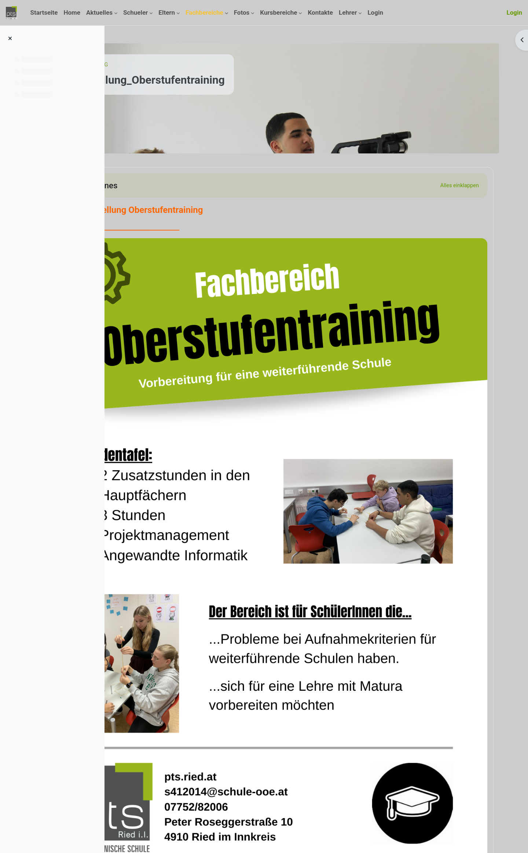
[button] (137, 185)
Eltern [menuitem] (166, 12)
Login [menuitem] (375, 12)
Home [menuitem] (72, 12)
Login (514, 12)
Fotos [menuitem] (242, 12)
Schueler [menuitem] (135, 12)
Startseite (137, 65)
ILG (183, 65)
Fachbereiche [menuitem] (204, 12)
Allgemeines (172, 185)
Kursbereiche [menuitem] (278, 12)
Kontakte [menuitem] (320, 12)
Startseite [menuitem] (44, 12)
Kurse (164, 65)
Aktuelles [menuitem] (99, 12)
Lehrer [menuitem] (348, 12)
